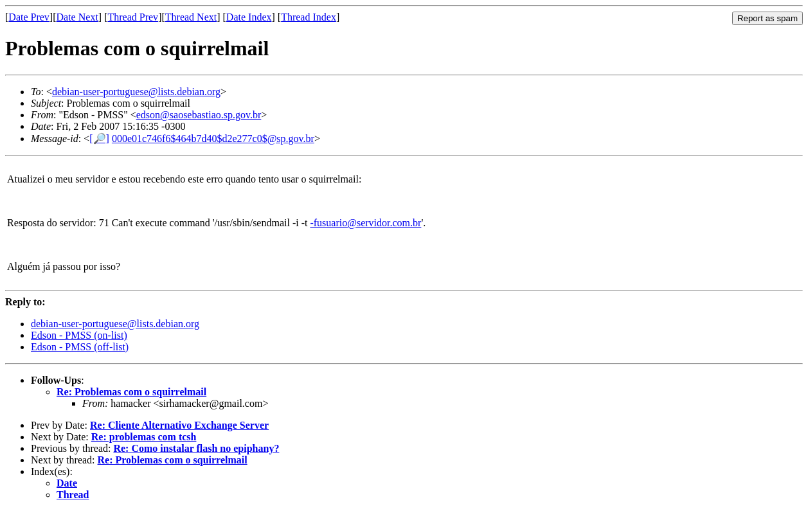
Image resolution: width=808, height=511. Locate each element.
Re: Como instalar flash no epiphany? (196, 448)
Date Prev (28, 17)
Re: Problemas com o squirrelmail (131, 391)
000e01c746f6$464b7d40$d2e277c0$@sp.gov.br (213, 138)
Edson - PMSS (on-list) (79, 335)
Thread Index (308, 17)
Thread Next (191, 17)
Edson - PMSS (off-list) (80, 346)
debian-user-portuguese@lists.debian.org (136, 91)
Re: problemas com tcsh (144, 436)
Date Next (77, 17)
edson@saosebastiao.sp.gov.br (199, 114)
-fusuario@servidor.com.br (365, 222)
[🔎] (99, 138)
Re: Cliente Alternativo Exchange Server (179, 425)
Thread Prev (132, 17)
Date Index (249, 17)
